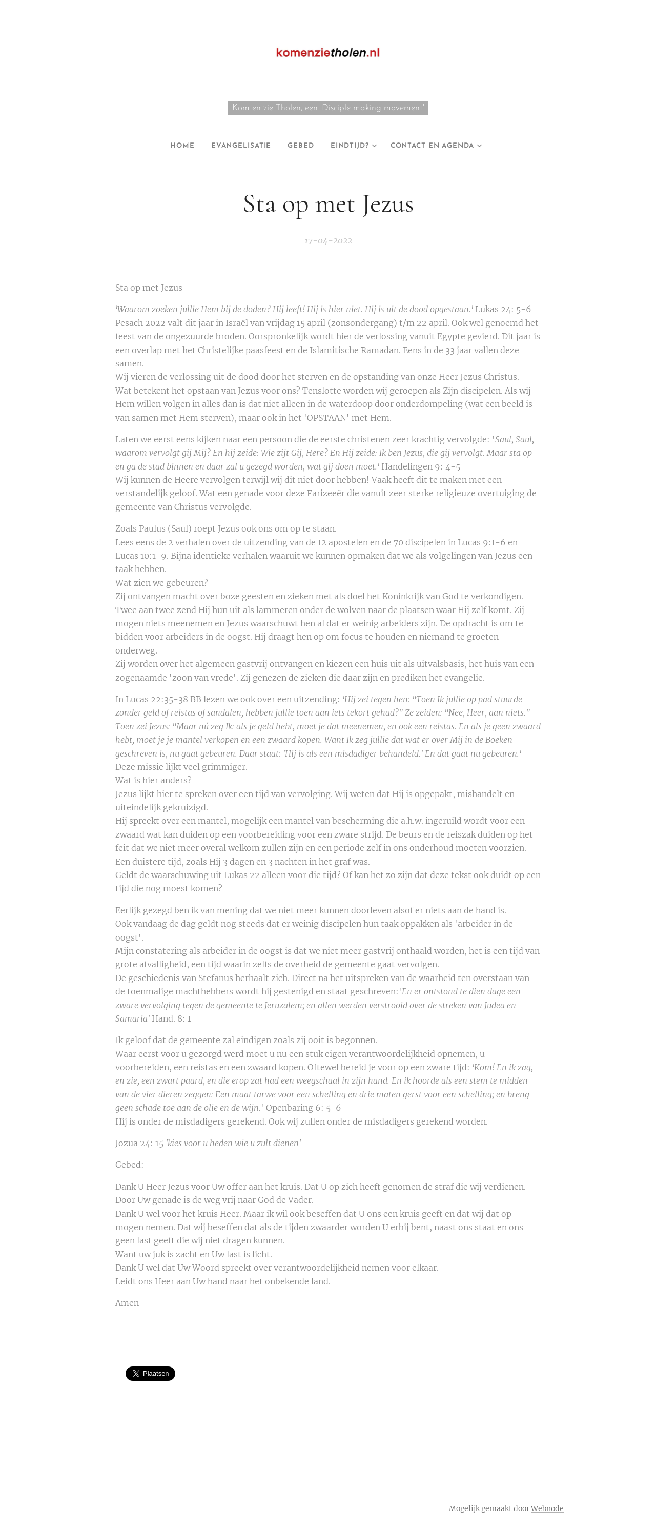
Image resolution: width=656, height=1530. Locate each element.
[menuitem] (168, 146)
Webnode (547, 1508)
